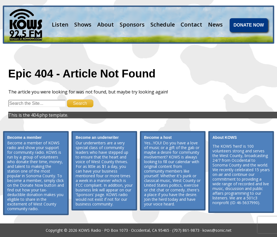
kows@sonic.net (217, 230)
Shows (82, 24)
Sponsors (132, 24)
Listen (60, 24)
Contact (191, 24)
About (105, 24)
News (215, 24)
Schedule (162, 24)
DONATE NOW (249, 25)
